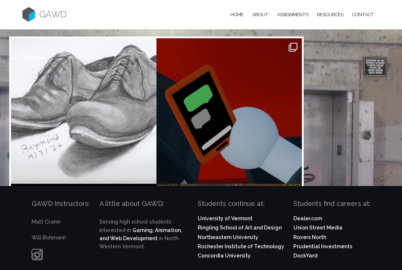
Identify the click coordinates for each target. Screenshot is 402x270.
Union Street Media (317, 228)
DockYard (305, 256)
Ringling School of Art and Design (240, 228)
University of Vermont (225, 218)
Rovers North (309, 237)
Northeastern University (228, 237)
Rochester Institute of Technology (241, 246)
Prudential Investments (322, 246)
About (260, 14)
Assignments (292, 14)
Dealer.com (307, 218)
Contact (363, 14)
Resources (330, 14)
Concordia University (224, 256)
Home (236, 14)
